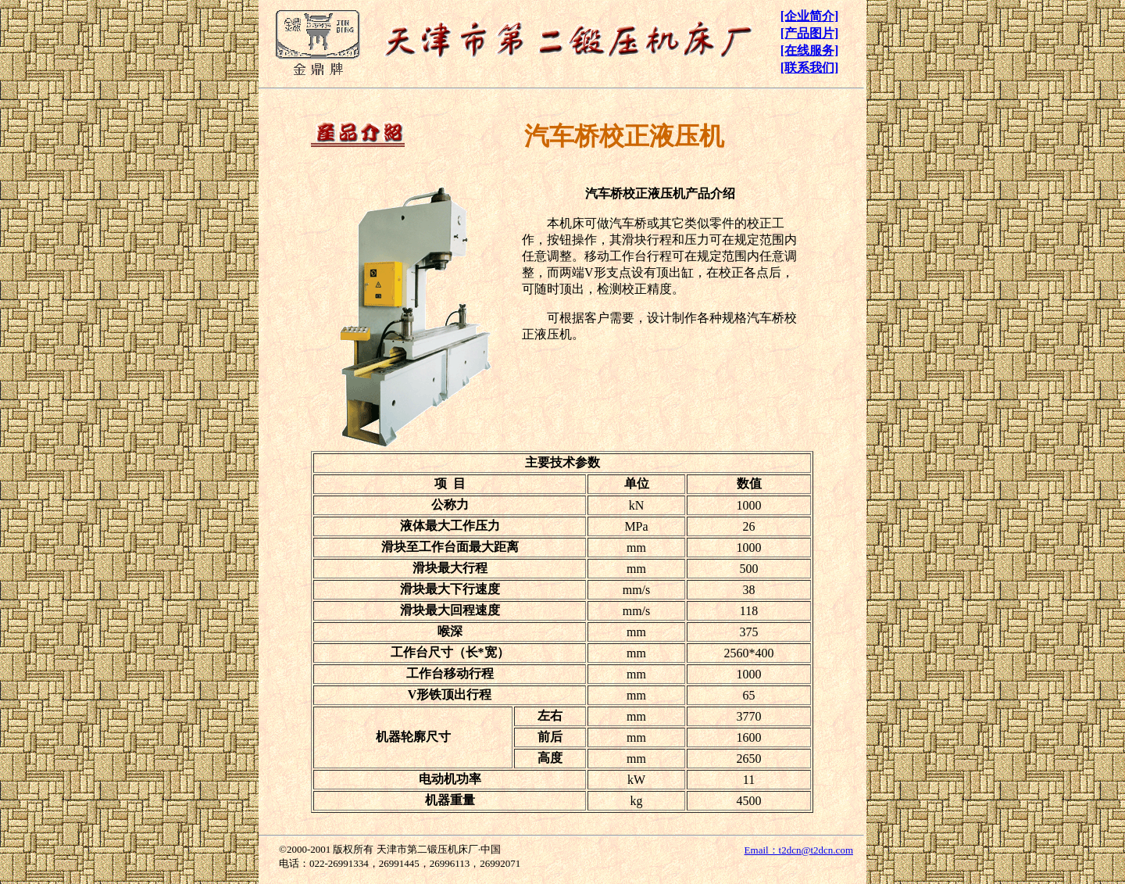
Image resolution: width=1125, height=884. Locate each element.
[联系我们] (809, 67)
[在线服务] (809, 50)
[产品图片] (809, 33)
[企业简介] (809, 16)
